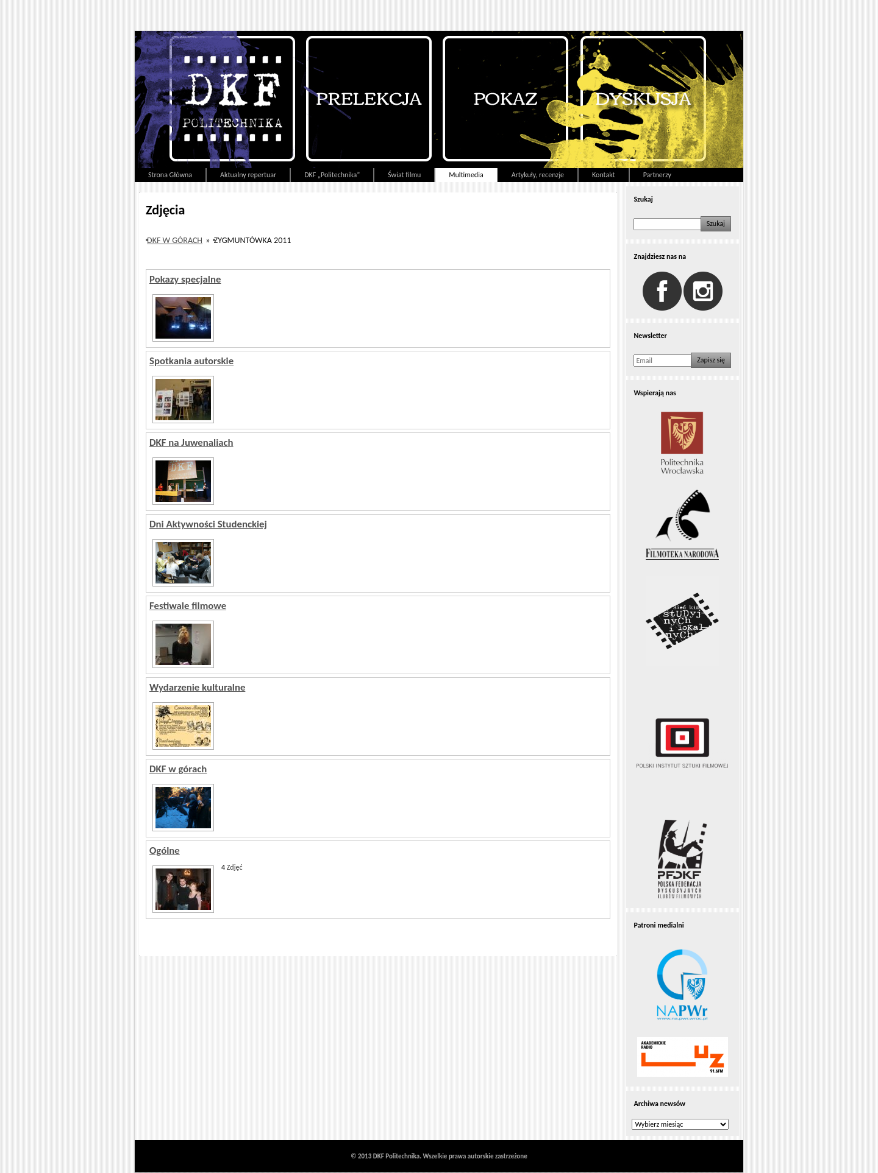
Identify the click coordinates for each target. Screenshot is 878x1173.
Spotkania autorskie (191, 360)
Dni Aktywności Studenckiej (208, 524)
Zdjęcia (165, 210)
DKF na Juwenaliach (191, 442)
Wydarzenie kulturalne (197, 687)
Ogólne (164, 850)
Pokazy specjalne (185, 279)
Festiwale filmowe (187, 605)
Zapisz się (711, 360)
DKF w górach (174, 240)
